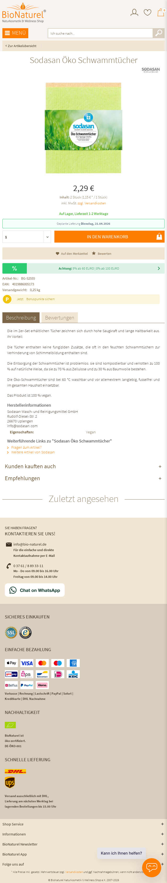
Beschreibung (21, 317)
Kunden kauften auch (30, 466)
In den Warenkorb (124, 236)
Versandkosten (74, 872)
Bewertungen (59, 317)
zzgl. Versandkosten (92, 203)
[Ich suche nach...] (106, 33)
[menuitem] (134, 13)
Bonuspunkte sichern (40, 299)
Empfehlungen (22, 478)
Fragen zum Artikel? (24, 447)
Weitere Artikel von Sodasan (31, 452)
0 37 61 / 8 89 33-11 (24, 565)
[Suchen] (159, 33)
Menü (15, 33)
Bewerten (101, 253)
